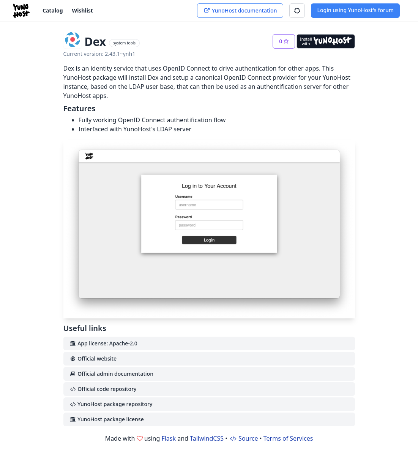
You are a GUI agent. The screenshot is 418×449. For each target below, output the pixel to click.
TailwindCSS (207, 438)
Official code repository (103, 388)
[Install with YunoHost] (326, 41)
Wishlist (82, 10)
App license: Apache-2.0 (103, 343)
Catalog (53, 10)
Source (243, 438)
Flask (168, 438)
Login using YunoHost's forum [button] (355, 10)
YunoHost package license (106, 419)
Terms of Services (288, 438)
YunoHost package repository (111, 404)
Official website (93, 358)
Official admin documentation (111, 373)
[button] (297, 10)
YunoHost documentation (240, 10)
